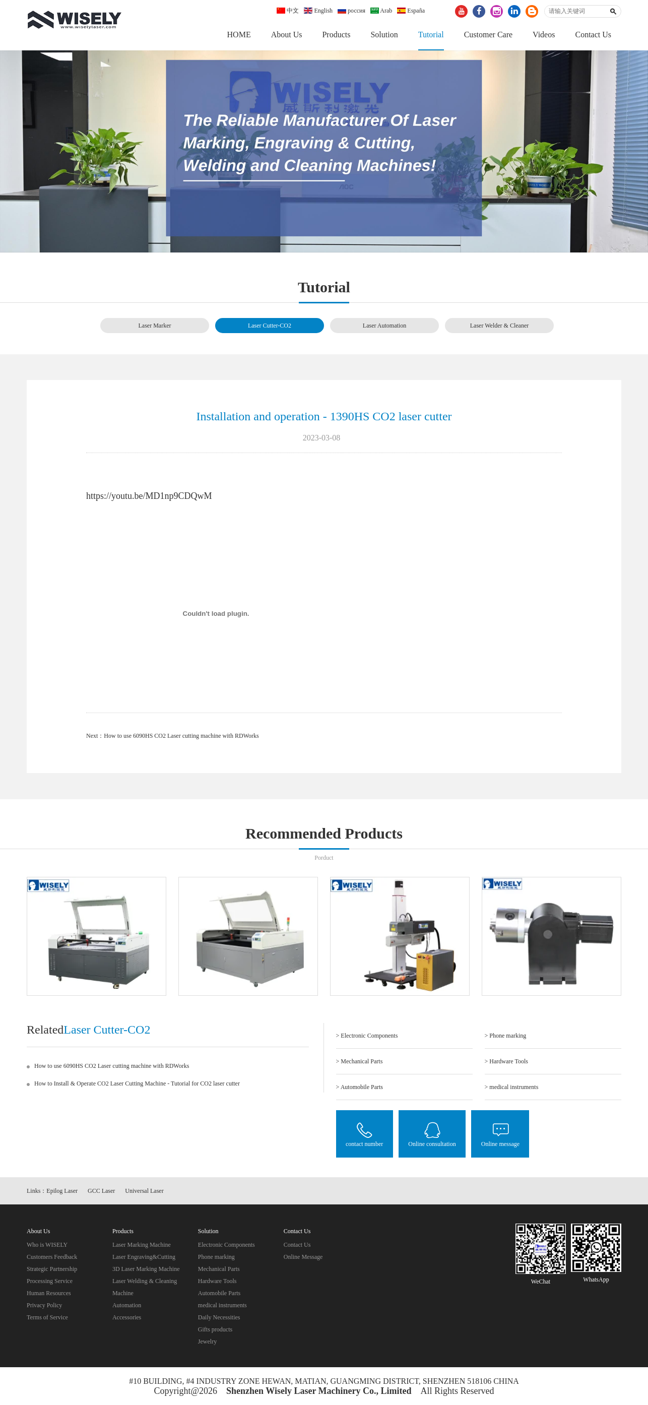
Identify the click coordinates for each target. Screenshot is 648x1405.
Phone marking (216, 1257)
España (411, 10)
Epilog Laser (62, 1191)
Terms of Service (47, 1318)
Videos (544, 34)
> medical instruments (512, 1087)
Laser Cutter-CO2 (269, 325)
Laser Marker (155, 325)
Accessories (126, 1318)
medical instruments (222, 1306)
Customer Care (488, 34)
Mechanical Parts (219, 1269)
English (318, 10)
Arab (381, 10)
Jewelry (207, 1342)
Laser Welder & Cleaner (499, 325)
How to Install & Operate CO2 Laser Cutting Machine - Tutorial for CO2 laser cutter (137, 1084)
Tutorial (431, 34)
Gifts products (215, 1330)
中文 (288, 10)
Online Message (303, 1257)
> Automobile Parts (359, 1087)
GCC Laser (101, 1191)
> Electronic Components (367, 1036)
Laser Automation (384, 325)
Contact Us (593, 34)
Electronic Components (226, 1245)
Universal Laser (144, 1191)
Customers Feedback (52, 1257)
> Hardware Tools (506, 1061)
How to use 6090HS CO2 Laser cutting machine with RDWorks (181, 736)
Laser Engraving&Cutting (143, 1257)
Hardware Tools (217, 1282)
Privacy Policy (44, 1306)
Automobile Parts (219, 1294)
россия (351, 10)
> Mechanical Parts (359, 1061)
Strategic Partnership (52, 1269)
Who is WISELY (47, 1245)
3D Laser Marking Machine (146, 1269)
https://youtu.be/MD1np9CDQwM (149, 496)
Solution (384, 34)
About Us (286, 34)
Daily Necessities (219, 1318)
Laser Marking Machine (141, 1245)
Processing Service (50, 1282)
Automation (126, 1306)
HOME (239, 34)
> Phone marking (506, 1036)
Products (336, 34)
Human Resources (49, 1294)
